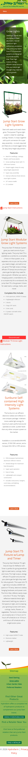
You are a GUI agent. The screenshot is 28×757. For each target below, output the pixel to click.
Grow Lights (14, 681)
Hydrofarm (13, 749)
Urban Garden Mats (14, 684)
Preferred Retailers (14, 687)
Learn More (14, 203)
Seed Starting (14, 678)
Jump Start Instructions (12, 208)
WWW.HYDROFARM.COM (14, 717)
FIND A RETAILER (14, 742)
